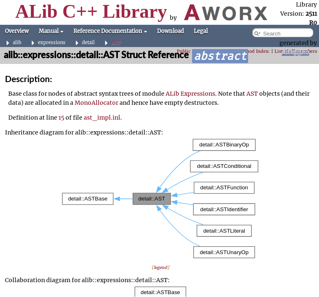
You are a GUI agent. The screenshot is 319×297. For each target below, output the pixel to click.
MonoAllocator (96, 102)
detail (88, 42)
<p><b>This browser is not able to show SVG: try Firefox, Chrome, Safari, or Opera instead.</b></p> (160, 198)
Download (170, 31)
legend (160, 267)
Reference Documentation (110, 31)
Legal (201, 31)
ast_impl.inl (102, 117)
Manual (51, 31)
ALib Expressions (190, 93)
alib (17, 42)
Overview (17, 31)
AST (116, 42)
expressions (52, 42)
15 (61, 117)
